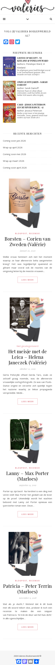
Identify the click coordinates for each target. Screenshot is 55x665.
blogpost (21, 233)
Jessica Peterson (33, 110)
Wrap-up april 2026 (12, 147)
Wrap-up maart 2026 (13, 160)
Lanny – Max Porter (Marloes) (27, 476)
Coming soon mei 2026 (14, 154)
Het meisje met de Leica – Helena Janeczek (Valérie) (27, 356)
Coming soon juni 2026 (14, 140)
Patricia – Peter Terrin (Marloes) (27, 589)
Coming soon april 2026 (15, 167)
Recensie (34, 233)
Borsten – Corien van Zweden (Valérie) (27, 241)
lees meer (27, 279)
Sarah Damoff (32, 88)
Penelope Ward (34, 63)
